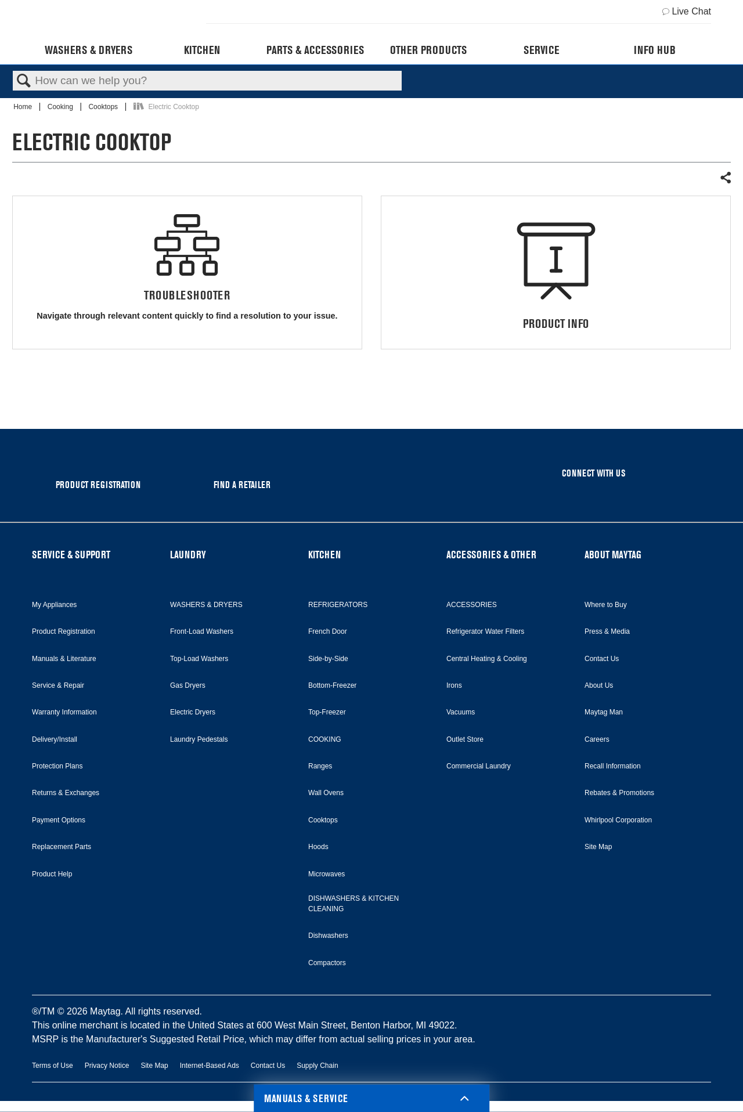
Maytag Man (604, 712)
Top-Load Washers (199, 659)
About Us (599, 685)
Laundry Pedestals (199, 739)
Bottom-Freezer (332, 685)
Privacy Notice (107, 1066)
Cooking (61, 107)
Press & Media (607, 631)
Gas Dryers (187, 685)
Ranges (320, 766)
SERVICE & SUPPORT (71, 554)
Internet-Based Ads (209, 1066)
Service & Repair (58, 685)
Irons (454, 685)
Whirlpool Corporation (618, 820)
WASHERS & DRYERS (206, 605)
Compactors (327, 963)
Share (725, 178)
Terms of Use (52, 1066)
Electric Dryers (192, 712)
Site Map (598, 847)
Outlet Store (465, 739)
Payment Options (58, 820)
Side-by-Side (328, 659)
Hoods (318, 847)
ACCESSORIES (471, 605)
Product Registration (63, 631)
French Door (327, 631)
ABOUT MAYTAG (613, 554)
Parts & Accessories (315, 50)
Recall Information (613, 766)
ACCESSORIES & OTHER (491, 554)
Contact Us (602, 659)
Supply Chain (317, 1066)
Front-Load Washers (201, 631)
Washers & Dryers (88, 50)
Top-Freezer (327, 712)
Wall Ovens (326, 793)
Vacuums (460, 712)
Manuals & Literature (64, 659)
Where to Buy (606, 605)
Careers (597, 739)
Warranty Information (64, 712)
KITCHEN (324, 554)
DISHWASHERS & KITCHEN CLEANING (353, 903)
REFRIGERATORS (337, 605)
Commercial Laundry (478, 766)
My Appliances (54, 605)
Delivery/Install (54, 739)
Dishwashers (328, 936)
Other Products (428, 50)
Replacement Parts (61, 847)
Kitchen (202, 50)
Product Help (52, 874)
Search (23, 81)
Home (23, 107)
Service (541, 50)
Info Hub (655, 50)
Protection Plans (57, 766)
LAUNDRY (188, 554)
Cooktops (104, 107)
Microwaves (326, 874)
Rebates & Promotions (619, 793)
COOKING (324, 739)
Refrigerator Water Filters (485, 631)
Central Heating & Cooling (486, 659)
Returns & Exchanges (65, 793)
